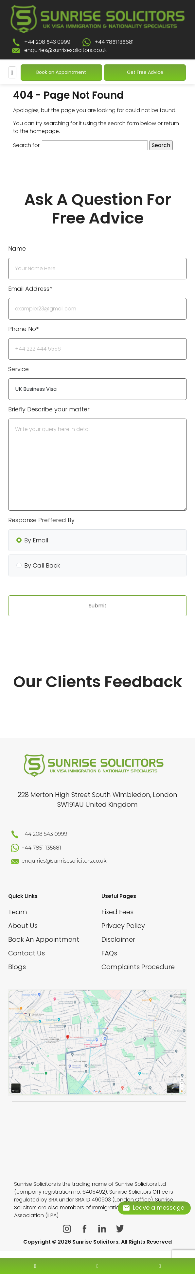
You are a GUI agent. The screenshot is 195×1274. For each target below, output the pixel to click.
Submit (98, 605)
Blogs (17, 966)
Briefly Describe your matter (49, 409)
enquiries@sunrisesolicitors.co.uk (65, 50)
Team (17, 912)
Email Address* (30, 289)
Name (17, 248)
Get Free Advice (145, 72)
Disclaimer (118, 939)
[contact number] (35, 1266)
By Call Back (42, 565)
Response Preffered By (41, 520)
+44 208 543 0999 (47, 42)
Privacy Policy (123, 925)
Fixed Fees (117, 912)
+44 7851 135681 (114, 42)
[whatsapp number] (160, 1266)
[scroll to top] (97, 1246)
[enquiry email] (97, 1266)
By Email (36, 540)
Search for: (27, 145)
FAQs (109, 953)
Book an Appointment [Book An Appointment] (61, 72)
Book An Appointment (43, 939)
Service (18, 369)
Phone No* (23, 329)
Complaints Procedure (138, 966)
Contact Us (26, 953)
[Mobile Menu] (12, 72)
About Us (23, 925)
